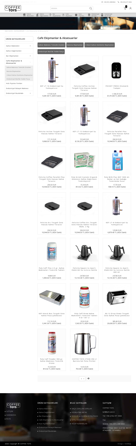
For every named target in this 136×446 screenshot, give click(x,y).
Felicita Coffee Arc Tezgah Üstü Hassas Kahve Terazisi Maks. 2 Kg (84, 225)
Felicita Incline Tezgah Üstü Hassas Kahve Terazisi (52, 132)
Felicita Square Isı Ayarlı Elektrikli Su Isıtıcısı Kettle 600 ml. (117, 270)
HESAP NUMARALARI (79, 424)
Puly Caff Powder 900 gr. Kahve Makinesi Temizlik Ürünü (51, 361)
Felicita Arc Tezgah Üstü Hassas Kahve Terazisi (51, 224)
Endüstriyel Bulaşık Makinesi (17, 88)
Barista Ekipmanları (14, 71)
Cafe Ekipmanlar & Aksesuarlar (14, 62)
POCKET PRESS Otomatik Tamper (117, 87)
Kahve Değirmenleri (13, 51)
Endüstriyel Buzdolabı (14, 93)
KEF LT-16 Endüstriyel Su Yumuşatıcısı (51, 87)
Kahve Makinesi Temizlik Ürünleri (19, 67)
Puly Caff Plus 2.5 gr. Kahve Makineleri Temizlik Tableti (52, 269)
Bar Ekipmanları (12, 56)
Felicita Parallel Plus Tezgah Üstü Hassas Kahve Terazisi (117, 133)
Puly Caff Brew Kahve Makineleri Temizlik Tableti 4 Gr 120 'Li (84, 316)
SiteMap (128, 444)
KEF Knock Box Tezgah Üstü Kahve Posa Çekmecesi (52, 315)
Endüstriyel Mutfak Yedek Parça (18, 79)
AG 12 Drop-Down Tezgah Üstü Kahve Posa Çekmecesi (117, 315)
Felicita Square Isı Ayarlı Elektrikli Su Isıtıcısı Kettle (84, 269)
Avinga (120, 444)
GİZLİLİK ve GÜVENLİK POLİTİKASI (85, 416)
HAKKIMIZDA (11, 415)
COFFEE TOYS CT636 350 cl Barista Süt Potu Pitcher (84, 360)
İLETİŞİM (9, 411)
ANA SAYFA (9, 31)
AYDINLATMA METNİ (79, 412)
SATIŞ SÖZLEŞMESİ (79, 420)
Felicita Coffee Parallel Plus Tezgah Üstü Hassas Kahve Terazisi (52, 179)
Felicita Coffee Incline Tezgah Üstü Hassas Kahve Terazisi (84, 88)
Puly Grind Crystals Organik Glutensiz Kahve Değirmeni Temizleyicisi (84, 179)
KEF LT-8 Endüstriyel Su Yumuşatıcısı (117, 224)
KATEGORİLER (19, 31)
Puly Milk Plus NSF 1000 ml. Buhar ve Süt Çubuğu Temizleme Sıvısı (117, 179)
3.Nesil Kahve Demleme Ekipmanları (20, 75)
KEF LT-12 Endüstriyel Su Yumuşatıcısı (84, 132)
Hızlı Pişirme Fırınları (14, 83)
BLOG (8, 419)
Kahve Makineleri (12, 46)
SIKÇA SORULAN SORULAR (82, 409)
